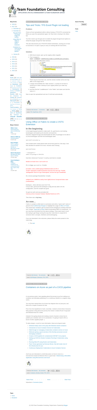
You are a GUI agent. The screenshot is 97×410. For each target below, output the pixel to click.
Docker (42, 373)
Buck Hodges (14, 142)
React (43, 209)
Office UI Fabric (64, 206)
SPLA (11, 105)
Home (48, 379)
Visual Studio (16, 116)
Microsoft (13, 101)
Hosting (12, 97)
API (21, 79)
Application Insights (16, 80)
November (16, 31)
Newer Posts (29, 379)
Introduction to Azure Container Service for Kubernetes (44, 328)
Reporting (12, 104)
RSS (76, 31)
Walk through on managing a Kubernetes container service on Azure (48, 330)
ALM (11, 77)
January (15, 54)
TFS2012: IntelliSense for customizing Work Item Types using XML (15, 166)
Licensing (14, 99)
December (16, 28)
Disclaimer (14, 397)
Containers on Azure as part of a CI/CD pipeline (48, 287)
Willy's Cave (14, 128)
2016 (13, 57)
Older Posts (68, 379)
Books (20, 82)
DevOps (38, 373)
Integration (19, 97)
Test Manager (13, 109)
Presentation (17, 102)
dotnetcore (13, 92)
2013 (13, 64)
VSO (15, 118)
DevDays (20, 87)
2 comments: (42, 109)
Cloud (11, 86)
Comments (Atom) (37, 382)
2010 (13, 70)
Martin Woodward (15, 153)
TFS (31, 112)
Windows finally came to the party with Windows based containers (47, 325)
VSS (19, 118)
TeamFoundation (14, 107)
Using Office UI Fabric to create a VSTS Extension (17, 42)
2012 (13, 66)
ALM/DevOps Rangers (39, 206)
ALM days (19, 77)
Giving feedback (15, 138)
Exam (20, 94)
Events (12, 94)
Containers (32, 373)
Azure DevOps (13, 82)
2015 (13, 59)
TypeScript (16, 114)
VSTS (40, 112)
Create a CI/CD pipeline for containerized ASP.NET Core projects (47, 336)
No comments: (42, 275)
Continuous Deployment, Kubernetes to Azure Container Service (47, 348)
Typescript (36, 209)
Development (15, 89)
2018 (13, 24)
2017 (13, 26)
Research (18, 104)
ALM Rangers (33, 277)
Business (15, 84)
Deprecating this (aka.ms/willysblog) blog (15, 131)
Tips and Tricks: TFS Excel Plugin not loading (47, 25)
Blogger (66, 405)
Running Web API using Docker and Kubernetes (42, 342)
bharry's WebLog (15, 136)
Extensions (39, 277)
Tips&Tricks (35, 112)
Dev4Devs (14, 87)
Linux (19, 99)
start (33, 223)
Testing (20, 109)
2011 (13, 68)
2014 (13, 61)
